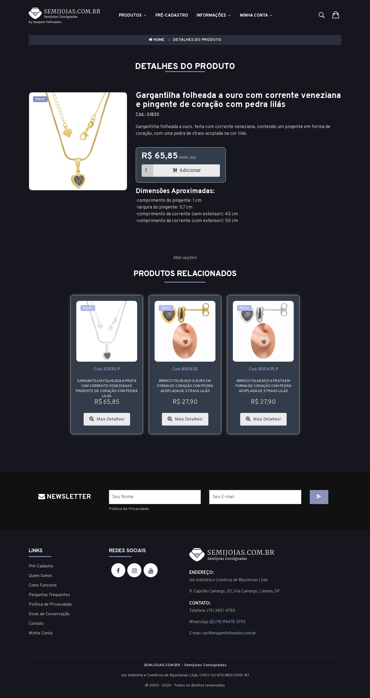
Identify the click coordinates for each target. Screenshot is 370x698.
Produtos (133, 15)
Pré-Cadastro (41, 566)
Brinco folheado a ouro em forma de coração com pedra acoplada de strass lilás (185, 386)
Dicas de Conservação (49, 614)
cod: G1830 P (107, 369)
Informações (214, 15)
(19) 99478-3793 (228, 622)
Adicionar (186, 170)
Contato (36, 624)
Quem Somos (40, 576)
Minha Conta (256, 15)
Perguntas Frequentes (49, 595)
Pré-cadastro (171, 15)
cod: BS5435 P (263, 369)
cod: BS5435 (185, 369)
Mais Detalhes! (106, 419)
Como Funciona (43, 585)
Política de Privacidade (129, 509)
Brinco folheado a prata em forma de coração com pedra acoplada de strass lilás (263, 386)
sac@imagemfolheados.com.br (229, 633)
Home (156, 39)
